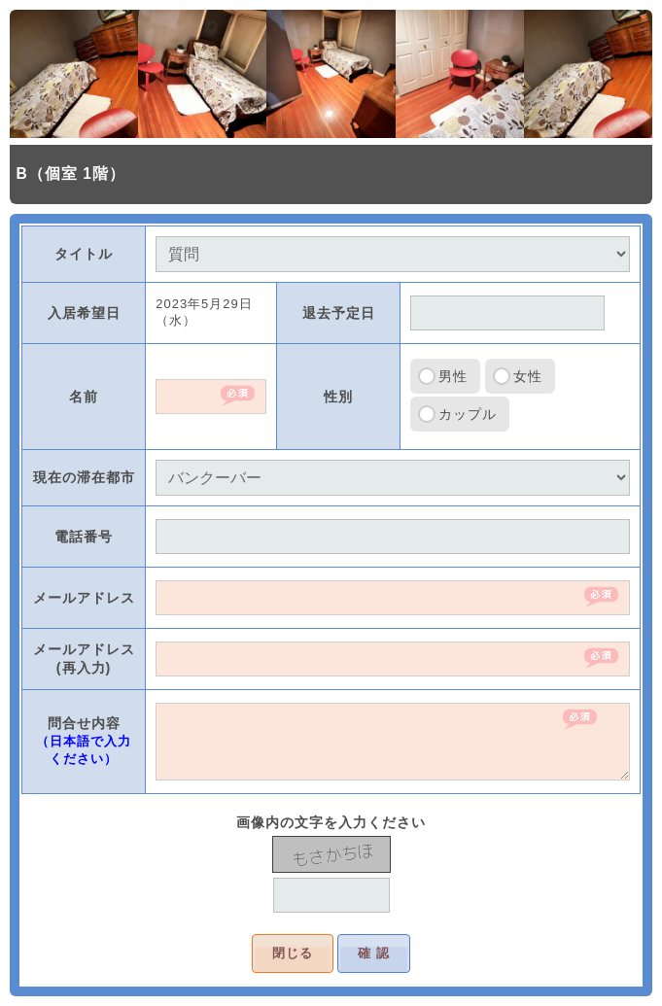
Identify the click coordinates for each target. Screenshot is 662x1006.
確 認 (374, 953)
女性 (527, 376)
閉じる (292, 953)
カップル (467, 414)
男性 (453, 376)
